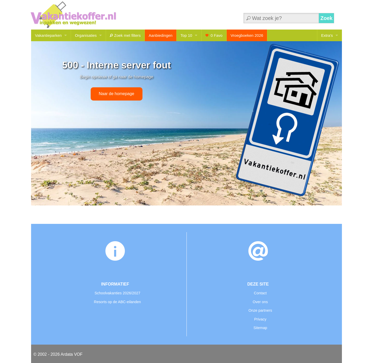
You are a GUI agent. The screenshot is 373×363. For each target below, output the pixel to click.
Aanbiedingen (161, 35)
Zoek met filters (125, 35)
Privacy (260, 319)
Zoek (326, 18)
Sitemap (260, 328)
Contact (260, 293)
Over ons (260, 302)
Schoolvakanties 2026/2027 (117, 293)
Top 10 (186, 35)
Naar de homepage (116, 93)
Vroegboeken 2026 (247, 35)
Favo (214, 35)
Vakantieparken (48, 35)
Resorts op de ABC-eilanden (117, 302)
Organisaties (86, 35)
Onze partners (260, 310)
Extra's (327, 35)
